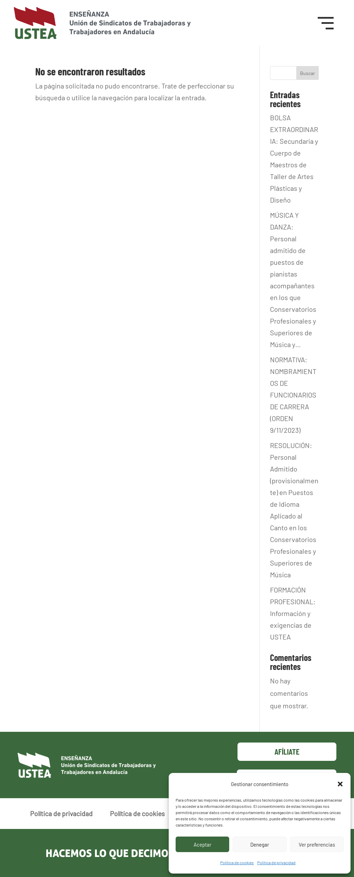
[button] (340, 784)
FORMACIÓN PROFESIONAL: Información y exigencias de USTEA (293, 613)
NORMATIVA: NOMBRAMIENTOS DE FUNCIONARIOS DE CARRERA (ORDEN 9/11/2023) (293, 394)
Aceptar (202, 844)
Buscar (307, 73)
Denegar (259, 844)
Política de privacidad (276, 862)
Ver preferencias (317, 844)
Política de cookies (237, 862)
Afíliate (286, 751)
